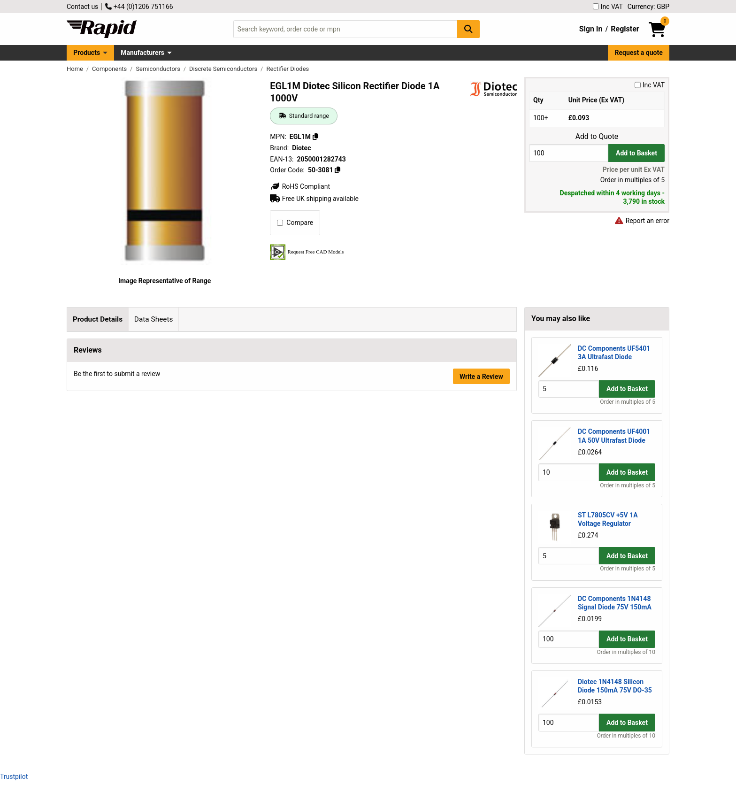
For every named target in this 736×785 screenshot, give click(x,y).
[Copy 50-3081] (337, 170)
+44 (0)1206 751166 (139, 6)
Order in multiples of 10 (626, 652)
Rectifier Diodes (287, 68)
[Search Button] (468, 29)
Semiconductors (159, 68)
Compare (295, 222)
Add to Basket (636, 153)
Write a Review (481, 507)
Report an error (641, 220)
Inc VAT (608, 6)
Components (110, 68)
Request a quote (639, 52)
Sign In (591, 28)
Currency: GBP (648, 6)
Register (625, 28)
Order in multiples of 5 (627, 402)
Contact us (82, 6)
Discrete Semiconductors (224, 68)
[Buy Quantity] (568, 153)
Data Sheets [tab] (153, 319)
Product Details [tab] (98, 319)
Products (86, 52)
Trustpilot (14, 776)
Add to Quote (596, 136)
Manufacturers (142, 52)
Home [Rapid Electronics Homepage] (75, 68)
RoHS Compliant (300, 186)
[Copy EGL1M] (315, 136)
